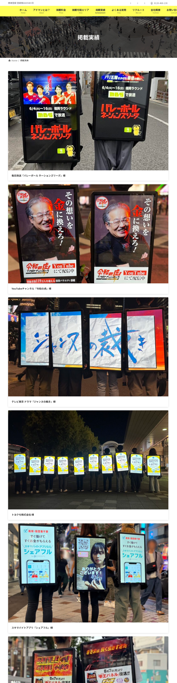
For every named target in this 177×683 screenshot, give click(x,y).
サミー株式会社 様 (104, 252)
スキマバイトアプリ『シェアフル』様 (32, 252)
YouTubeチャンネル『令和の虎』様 (114, 124)
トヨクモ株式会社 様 (106, 188)
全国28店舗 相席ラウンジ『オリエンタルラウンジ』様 (124, 316)
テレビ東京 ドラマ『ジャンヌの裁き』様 (33, 188)
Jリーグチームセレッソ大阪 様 (28, 316)
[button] (126, 565)
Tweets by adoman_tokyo (61, 403)
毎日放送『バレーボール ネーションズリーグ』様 (38, 124)
